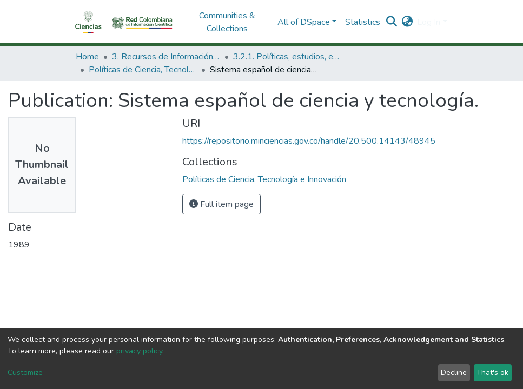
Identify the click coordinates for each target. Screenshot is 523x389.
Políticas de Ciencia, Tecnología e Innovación (143, 70)
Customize (25, 372)
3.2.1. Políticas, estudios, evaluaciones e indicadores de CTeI (287, 57)
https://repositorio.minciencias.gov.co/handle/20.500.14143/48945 (308, 141)
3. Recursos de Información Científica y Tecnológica (166, 57)
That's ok (492, 372)
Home (87, 57)
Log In (428, 22)
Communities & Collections (227, 22)
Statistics (362, 22)
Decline (454, 372)
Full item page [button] (221, 204)
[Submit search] (391, 22)
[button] (407, 22)
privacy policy (139, 351)
